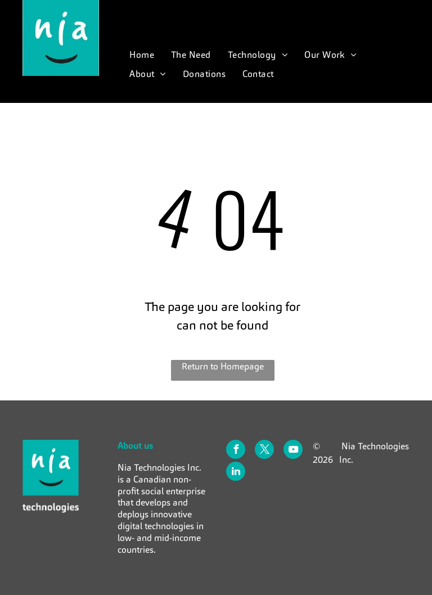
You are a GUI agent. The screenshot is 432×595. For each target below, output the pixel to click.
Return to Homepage (223, 366)
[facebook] (235, 451)
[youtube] (293, 451)
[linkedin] (235, 473)
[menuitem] (142, 55)
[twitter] (264, 451)
